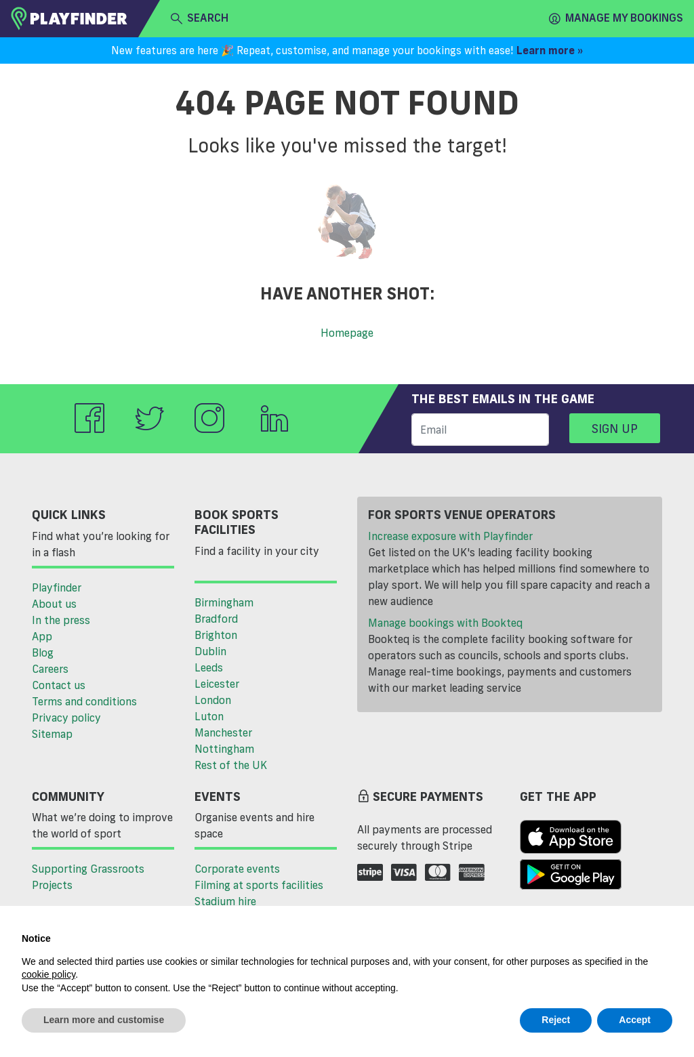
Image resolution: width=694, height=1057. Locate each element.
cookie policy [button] (48, 974)
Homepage (347, 332)
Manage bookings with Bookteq (445, 622)
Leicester (217, 683)
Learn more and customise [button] (103, 1019)
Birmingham (224, 602)
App (42, 636)
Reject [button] (556, 1019)
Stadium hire (225, 901)
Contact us (58, 685)
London (213, 700)
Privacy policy (66, 717)
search (199, 18)
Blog (43, 652)
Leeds (209, 667)
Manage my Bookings (616, 18)
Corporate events (237, 868)
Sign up (615, 428)
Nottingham (224, 748)
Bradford (216, 618)
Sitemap (52, 734)
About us (54, 603)
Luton (209, 716)
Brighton (216, 635)
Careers (50, 669)
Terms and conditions (84, 701)
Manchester (223, 732)
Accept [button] (635, 1019)
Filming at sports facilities (259, 885)
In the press (61, 620)
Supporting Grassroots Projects (88, 877)
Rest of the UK (231, 765)
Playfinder (56, 587)
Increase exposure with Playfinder (450, 536)
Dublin (210, 651)
